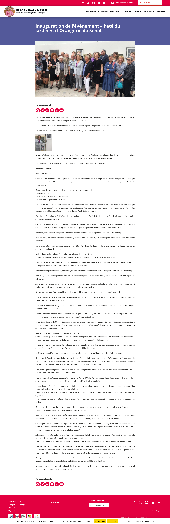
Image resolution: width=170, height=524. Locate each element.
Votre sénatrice (92, 12)
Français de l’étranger (110, 12)
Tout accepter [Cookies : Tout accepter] (100, 521)
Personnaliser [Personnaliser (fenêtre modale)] (126, 521)
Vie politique (149, 12)
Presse (136, 12)
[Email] (61, 110)
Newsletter (161, 12)
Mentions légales (155, 511)
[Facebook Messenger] (52, 110)
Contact (55, 502)
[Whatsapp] (47, 110)
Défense (127, 12)
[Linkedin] (57, 110)
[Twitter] (42, 110)
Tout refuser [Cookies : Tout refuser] (112, 521)
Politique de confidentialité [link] (144, 521)
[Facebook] (38, 110)
